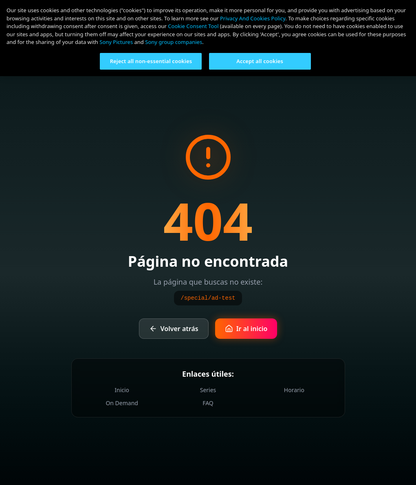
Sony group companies (173, 42)
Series (208, 390)
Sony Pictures (116, 42)
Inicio (121, 390)
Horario (294, 390)
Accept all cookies (259, 61)
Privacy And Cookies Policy (252, 18)
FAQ (208, 403)
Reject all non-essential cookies (151, 61)
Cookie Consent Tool (193, 26)
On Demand (122, 403)
